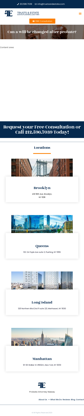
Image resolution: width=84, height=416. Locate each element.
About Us (44, 399)
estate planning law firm (28, 15)
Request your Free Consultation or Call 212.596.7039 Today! (42, 129)
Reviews (66, 399)
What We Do (56, 399)
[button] (80, 13)
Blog (73, 399)
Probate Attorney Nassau (42, 391)
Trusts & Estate (28, 12)
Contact (80, 399)
